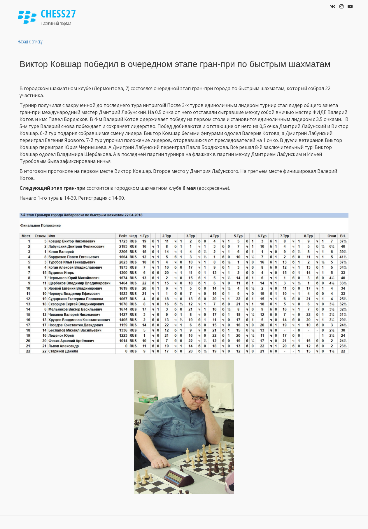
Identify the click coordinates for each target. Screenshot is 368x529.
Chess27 (58, 13)
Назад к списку (30, 41)
